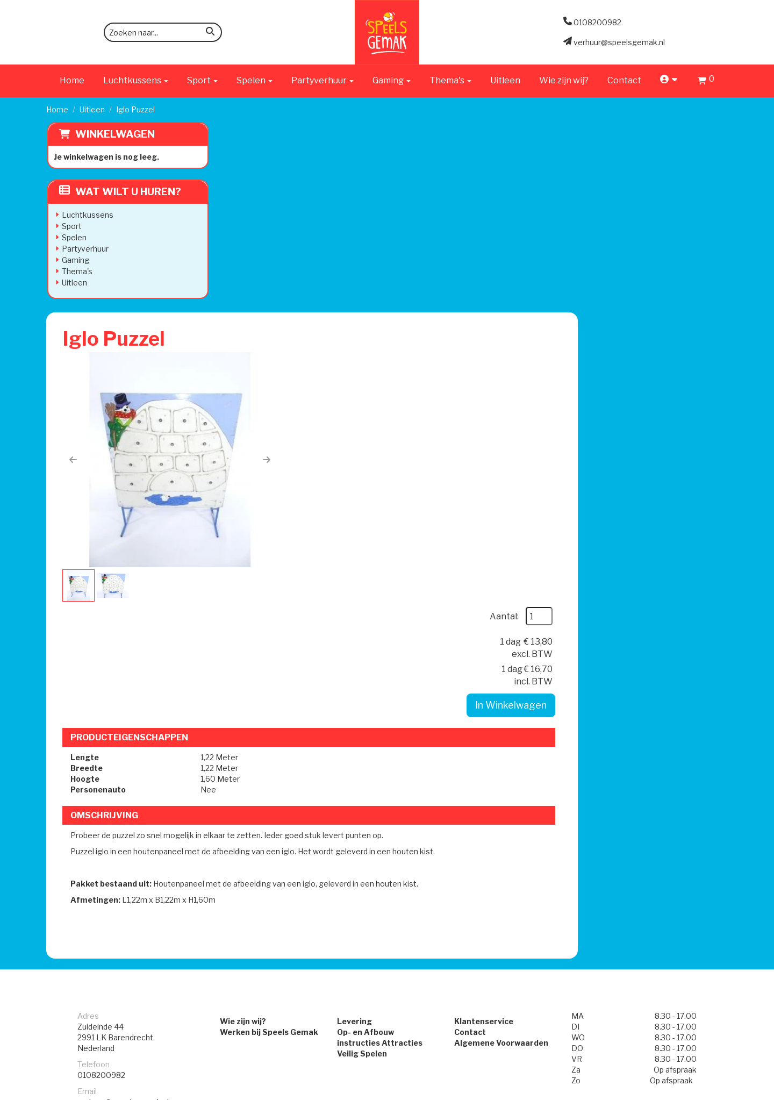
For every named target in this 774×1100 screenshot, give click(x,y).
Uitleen (505, 80)
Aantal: (651, 175)
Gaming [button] (391, 80)
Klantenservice (488, 705)
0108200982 (101, 758)
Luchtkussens (86, 214)
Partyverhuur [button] (322, 80)
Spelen (73, 237)
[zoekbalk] (163, 32)
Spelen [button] (254, 80)
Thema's (76, 271)
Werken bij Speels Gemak (254, 715)
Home (72, 80)
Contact (624, 80)
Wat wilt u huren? (119, 191)
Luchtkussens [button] (135, 80)
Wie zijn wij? (564, 80)
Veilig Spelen (357, 737)
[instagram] (718, 1090)
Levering (349, 705)
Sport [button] (202, 80)
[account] (669, 80)
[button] (244, 273)
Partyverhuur (84, 248)
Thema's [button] (450, 80)
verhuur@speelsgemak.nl (123, 785)
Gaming (74, 260)
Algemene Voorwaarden (506, 726)
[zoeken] (210, 33)
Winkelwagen (114, 134)
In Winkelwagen (658, 263)
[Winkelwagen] (706, 82)
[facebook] (698, 1090)
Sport (71, 226)
